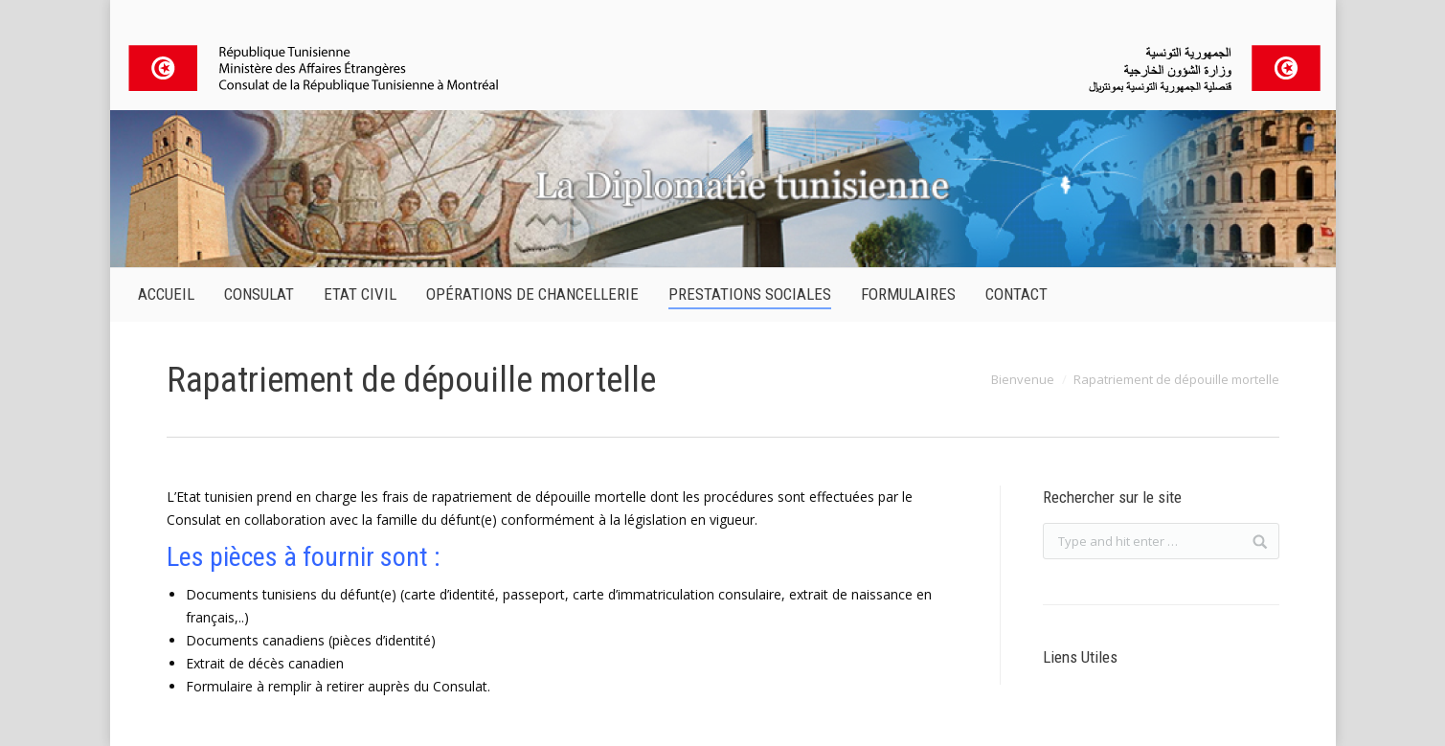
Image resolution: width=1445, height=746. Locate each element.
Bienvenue (1022, 379)
